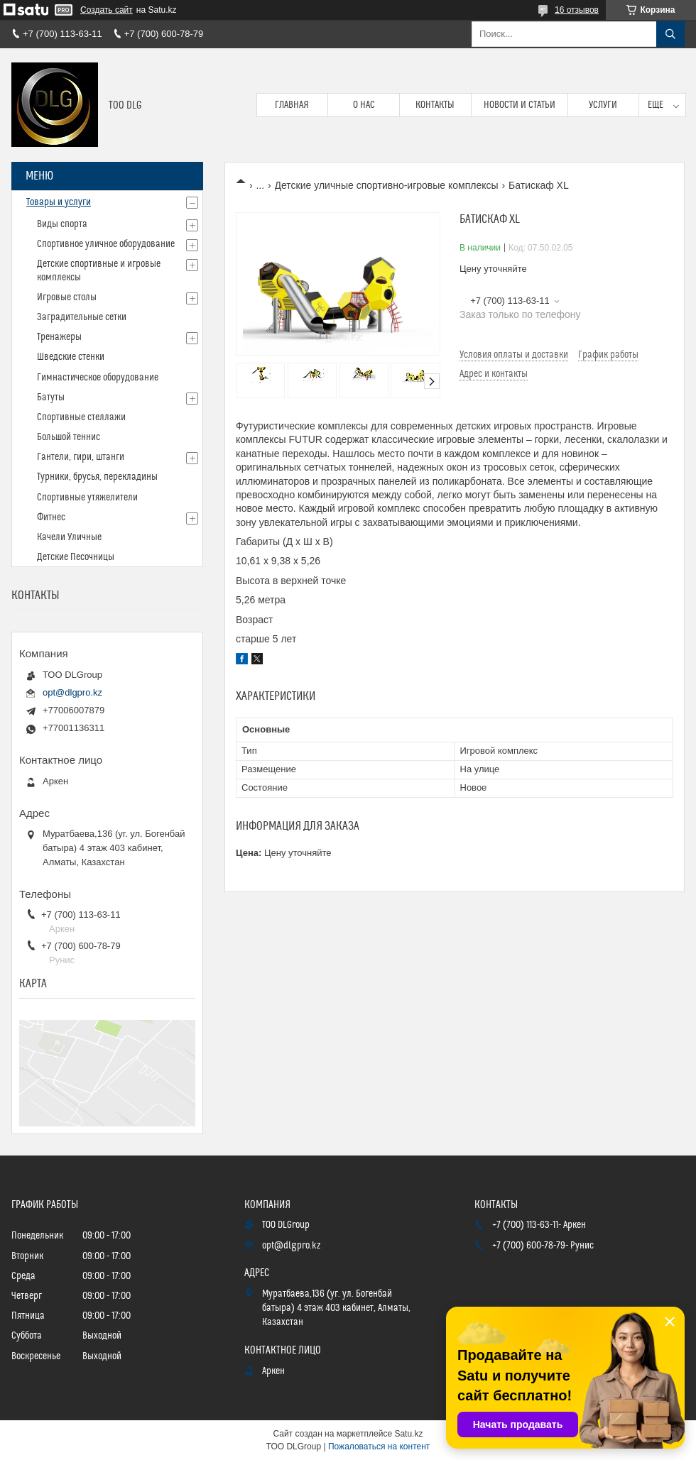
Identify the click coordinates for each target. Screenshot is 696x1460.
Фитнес (51, 517)
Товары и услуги (58, 202)
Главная (292, 105)
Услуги (603, 105)
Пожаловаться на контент (379, 1446)
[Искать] (670, 34)
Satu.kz (408, 1434)
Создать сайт (106, 10)
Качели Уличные (69, 537)
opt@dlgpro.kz (72, 692)
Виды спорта (62, 224)
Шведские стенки (70, 357)
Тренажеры (59, 337)
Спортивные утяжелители (87, 497)
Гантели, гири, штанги (80, 457)
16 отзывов (577, 10)
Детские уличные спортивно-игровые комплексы (387, 185)
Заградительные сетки (81, 317)
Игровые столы (67, 297)
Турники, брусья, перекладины (97, 477)
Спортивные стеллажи (81, 417)
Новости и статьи (519, 105)
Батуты (51, 397)
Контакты (435, 105)
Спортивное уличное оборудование (106, 244)
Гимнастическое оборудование (97, 377)
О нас (364, 105)
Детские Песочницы (75, 557)
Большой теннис (68, 437)
